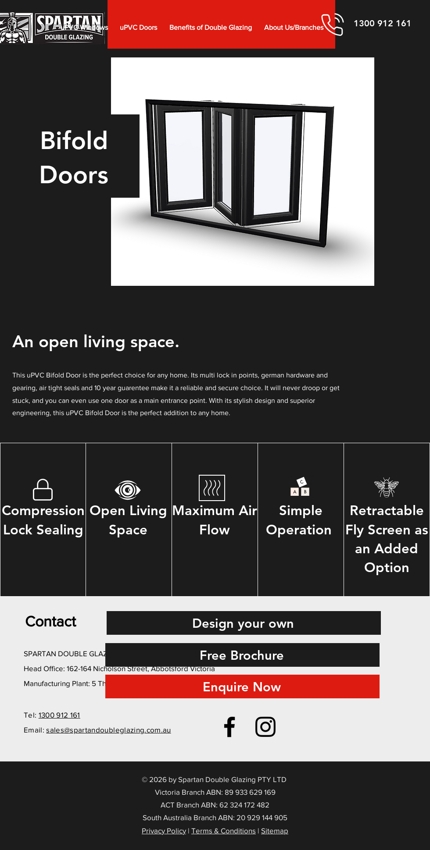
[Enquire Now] (242, 686)
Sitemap (274, 830)
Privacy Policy (164, 830)
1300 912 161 (59, 715)
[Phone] (332, 24)
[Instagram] (265, 726)
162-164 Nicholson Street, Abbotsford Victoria (141, 668)
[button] (84, 27)
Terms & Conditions (223, 830)
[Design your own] (244, 623)
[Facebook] (229, 726)
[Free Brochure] (242, 655)
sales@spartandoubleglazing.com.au (108, 730)
